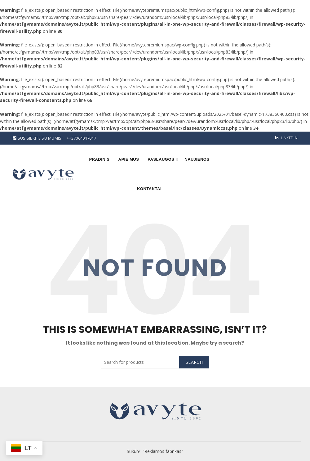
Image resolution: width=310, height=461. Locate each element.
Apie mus (128, 159)
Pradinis (99, 159)
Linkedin (286, 138)
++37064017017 (81, 138)
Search (194, 362)
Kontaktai (149, 188)
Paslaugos (161, 159)
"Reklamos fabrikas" (163, 451)
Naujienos (196, 159)
